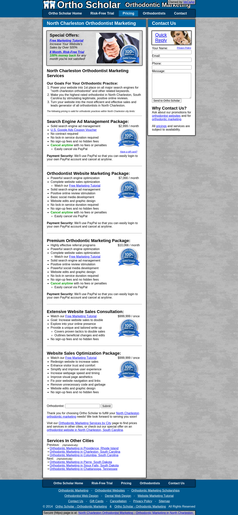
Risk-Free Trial (102, 13)
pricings (161, 126)
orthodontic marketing (166, 119)
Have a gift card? (128, 151)
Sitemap (164, 501)
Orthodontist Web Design (81, 495)
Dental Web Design (118, 495)
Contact (180, 13)
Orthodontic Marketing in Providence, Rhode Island (84, 448)
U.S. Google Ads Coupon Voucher (74, 130)
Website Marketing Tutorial (156, 495)
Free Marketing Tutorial (66, 40)
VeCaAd (188, 2)
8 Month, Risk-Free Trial (67, 52)
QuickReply (161, 37)
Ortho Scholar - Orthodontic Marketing (81, 506)
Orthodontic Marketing (158, 4)
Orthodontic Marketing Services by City (85, 423)
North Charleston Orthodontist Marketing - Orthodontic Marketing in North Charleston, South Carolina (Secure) (152, 512)
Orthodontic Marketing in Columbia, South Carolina (84, 455)
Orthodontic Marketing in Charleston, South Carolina (85, 451)
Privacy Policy (184, 48)
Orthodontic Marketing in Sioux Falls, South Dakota (84, 465)
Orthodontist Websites (110, 490)
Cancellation (118, 501)
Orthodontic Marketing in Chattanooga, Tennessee (83, 469)
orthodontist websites (166, 115)
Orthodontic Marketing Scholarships (155, 490)
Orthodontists (154, 13)
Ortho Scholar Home (65, 13)
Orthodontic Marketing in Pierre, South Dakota (81, 462)
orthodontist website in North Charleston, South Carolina (85, 430)
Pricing (128, 13)
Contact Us (176, 483)
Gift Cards (96, 501)
